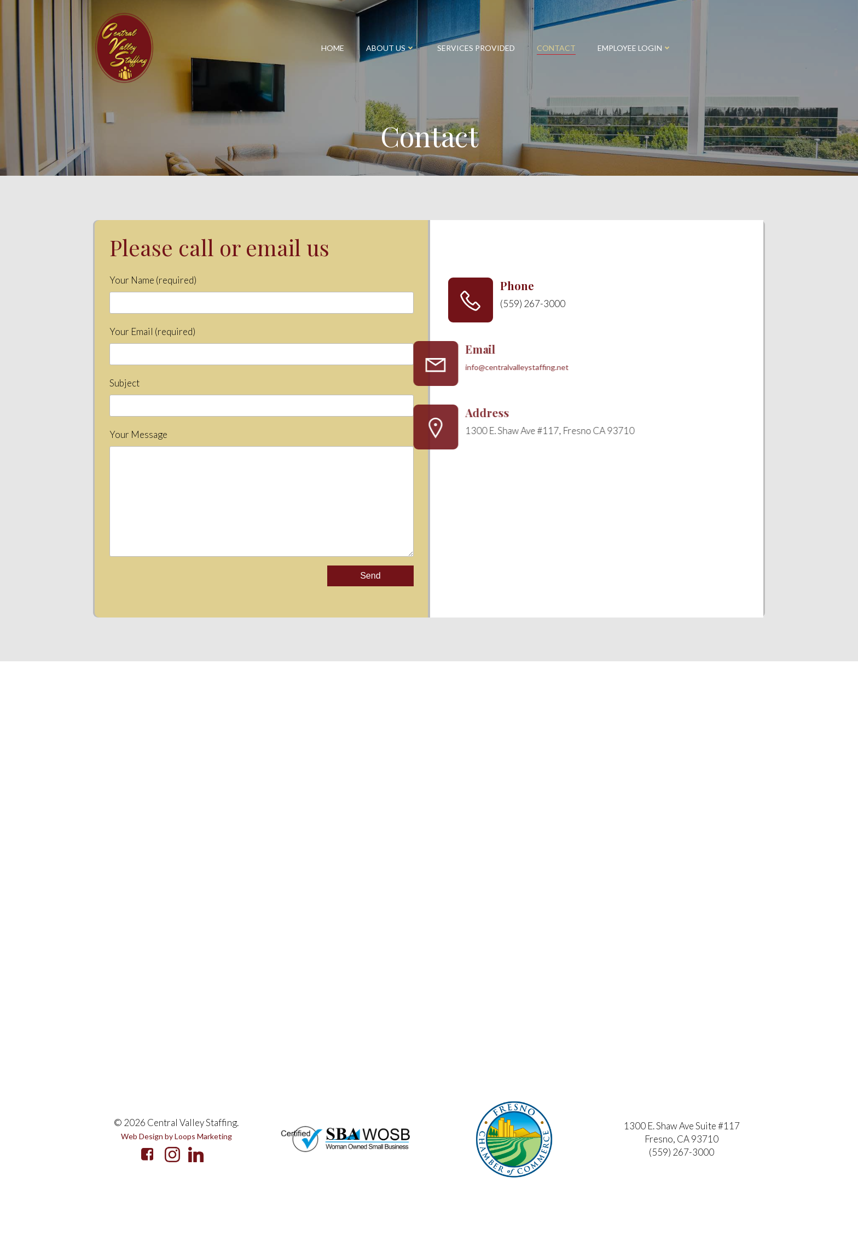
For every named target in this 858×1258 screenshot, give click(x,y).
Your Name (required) (260, 303)
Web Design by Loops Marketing (176, 1185)
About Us (390, 48)
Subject (260, 406)
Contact (556, 48)
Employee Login (635, 48)
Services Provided (476, 48)
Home (332, 48)
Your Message (260, 513)
